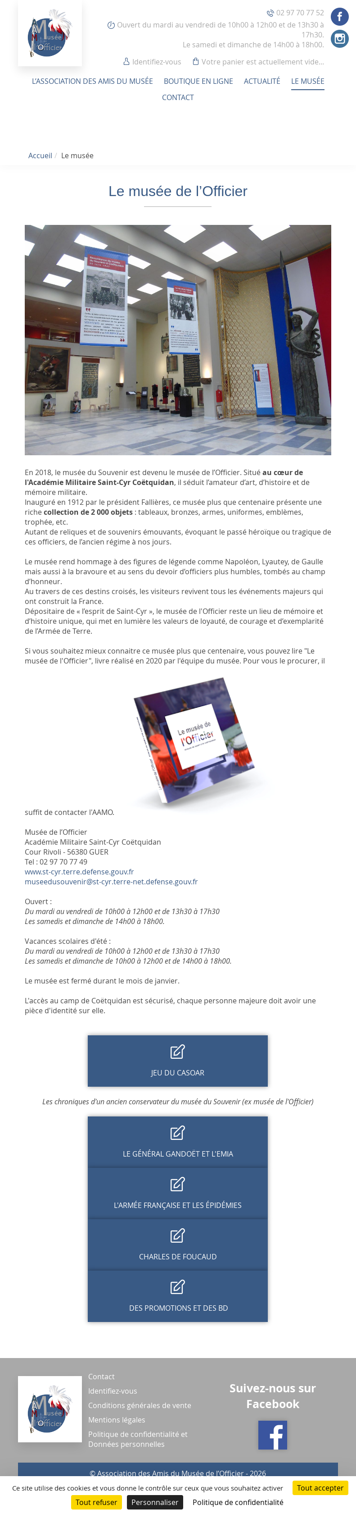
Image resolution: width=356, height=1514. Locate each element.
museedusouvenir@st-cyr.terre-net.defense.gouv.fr (111, 882)
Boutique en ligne (198, 81)
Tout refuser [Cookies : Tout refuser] (96, 1502)
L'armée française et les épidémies (178, 1205)
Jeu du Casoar (177, 1073)
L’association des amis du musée (92, 81)
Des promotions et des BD (177, 1308)
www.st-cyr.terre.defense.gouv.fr (79, 872)
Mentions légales (116, 1420)
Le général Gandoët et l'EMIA (178, 1154)
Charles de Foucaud (178, 1257)
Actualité (262, 81)
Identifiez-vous (156, 62)
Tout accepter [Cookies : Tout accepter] (320, 1488)
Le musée (307, 81)
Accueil (40, 155)
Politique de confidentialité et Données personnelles (138, 1439)
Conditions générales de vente (139, 1405)
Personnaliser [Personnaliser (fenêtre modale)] (155, 1502)
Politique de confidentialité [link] (238, 1502)
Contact (178, 97)
